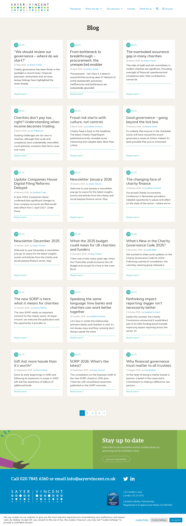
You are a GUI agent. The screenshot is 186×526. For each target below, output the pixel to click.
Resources (75, 8)
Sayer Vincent (95, 184)
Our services (115, 8)
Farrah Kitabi (150, 370)
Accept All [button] (176, 520)
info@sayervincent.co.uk (91, 479)
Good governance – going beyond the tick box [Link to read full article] (147, 119)
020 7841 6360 (34, 479)
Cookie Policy (142, 520)
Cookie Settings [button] (159, 520)
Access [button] (167, 8)
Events (131, 8)
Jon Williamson (37, 131)
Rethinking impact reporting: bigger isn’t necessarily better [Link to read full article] (144, 303)
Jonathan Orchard (94, 126)
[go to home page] (30, 7)
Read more (20, 93)
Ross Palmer (96, 254)
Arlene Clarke (36, 65)
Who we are (93, 8)
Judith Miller (151, 250)
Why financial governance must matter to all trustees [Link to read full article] (148, 363)
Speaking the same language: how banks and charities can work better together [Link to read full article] (91, 305)
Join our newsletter (116, 459)
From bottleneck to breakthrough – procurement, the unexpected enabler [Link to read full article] (86, 58)
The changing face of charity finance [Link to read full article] (143, 181)
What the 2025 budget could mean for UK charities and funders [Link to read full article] (93, 245)
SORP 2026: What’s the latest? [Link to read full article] (89, 363)
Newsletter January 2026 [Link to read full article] (91, 179)
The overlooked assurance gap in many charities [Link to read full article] (147, 53)
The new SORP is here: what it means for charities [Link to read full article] (36, 301)
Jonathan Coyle (39, 192)
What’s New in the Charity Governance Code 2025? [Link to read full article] (148, 243)
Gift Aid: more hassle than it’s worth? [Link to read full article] (35, 363)
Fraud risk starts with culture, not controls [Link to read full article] (88, 119)
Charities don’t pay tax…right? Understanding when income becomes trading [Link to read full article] (36, 121)
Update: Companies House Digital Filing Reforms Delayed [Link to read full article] (35, 183)
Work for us (146, 8)
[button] (125, 479)
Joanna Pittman (40, 308)
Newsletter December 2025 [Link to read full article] (36, 241)
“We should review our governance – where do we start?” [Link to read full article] (36, 55)
